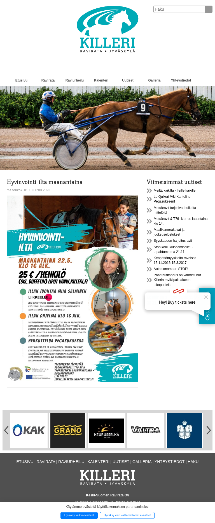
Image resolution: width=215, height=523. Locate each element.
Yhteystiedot (181, 80)
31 (180, 297)
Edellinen (155, 297)
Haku (193, 461)
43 (169, 303)
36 (149, 303)
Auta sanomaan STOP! (171, 269)
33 (191, 297)
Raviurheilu (75, 80)
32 (186, 297)
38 (160, 303)
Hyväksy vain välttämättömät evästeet (127, 515)
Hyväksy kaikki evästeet (79, 515)
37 (154, 303)
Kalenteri (101, 80)
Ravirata (48, 80)
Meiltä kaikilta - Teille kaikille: (175, 190)
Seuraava (181, 303)
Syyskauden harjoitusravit (173, 241)
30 (175, 297)
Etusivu (21, 80)
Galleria (154, 80)
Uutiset (128, 80)
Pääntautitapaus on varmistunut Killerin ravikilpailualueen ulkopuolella (177, 280)
